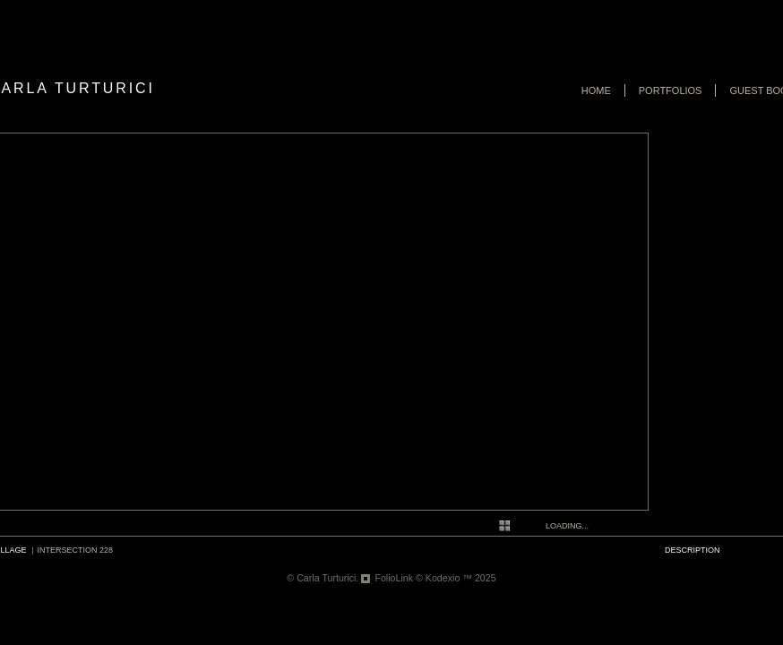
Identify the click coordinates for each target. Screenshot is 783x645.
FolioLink (393, 577)
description (692, 550)
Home (596, 90)
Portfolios (670, 90)
